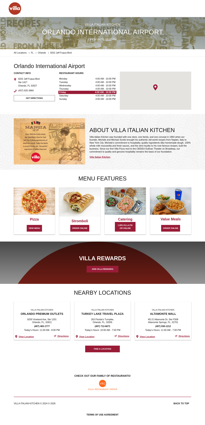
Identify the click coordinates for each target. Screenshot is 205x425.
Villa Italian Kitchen (99, 157)
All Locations (20, 53)
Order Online (79, 228)
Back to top (181, 403)
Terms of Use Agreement (102, 414)
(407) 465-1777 (42, 326)
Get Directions (34, 98)
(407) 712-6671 (102, 326)
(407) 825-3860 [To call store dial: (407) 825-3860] (26, 90)
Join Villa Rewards (102, 269)
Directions (61, 336)
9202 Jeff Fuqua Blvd (61, 53)
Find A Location (102, 349)
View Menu (34, 228)
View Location (24, 336)
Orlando (42, 53)
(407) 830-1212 (163, 326)
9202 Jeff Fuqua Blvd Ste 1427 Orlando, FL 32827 (29, 82)
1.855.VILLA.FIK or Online (125, 226)
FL (32, 53)
